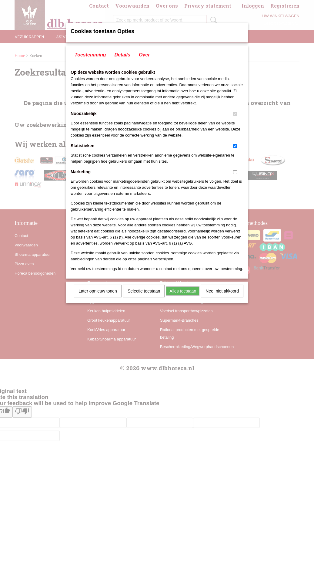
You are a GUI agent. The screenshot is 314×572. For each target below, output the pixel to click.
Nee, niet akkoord (222, 291)
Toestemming (90, 54)
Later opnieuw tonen (97, 291)
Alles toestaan (182, 291)
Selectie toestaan (144, 291)
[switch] (235, 114)
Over (144, 54)
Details (122, 54)
